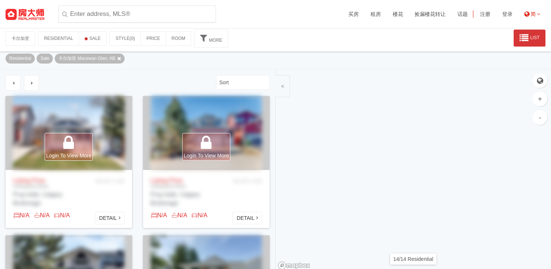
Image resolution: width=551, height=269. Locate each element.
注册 (485, 14)
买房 (353, 14)
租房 (376, 14)
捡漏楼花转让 (430, 14)
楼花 (398, 14)
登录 (507, 14)
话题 (462, 14)
